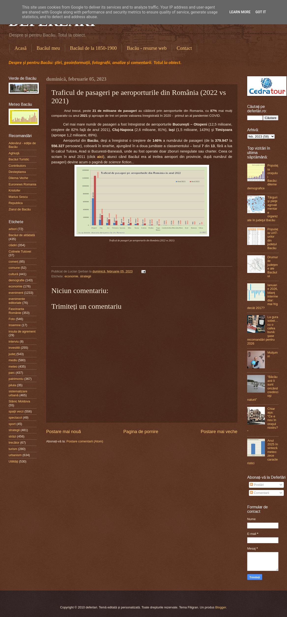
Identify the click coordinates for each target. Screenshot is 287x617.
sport (12, 424)
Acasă (20, 48)
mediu (13, 360)
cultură (13, 274)
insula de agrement (22, 331)
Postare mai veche (219, 431)
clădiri (13, 245)
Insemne (15, 325)
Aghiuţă (14, 153)
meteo (13, 366)
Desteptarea (17, 172)
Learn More (239, 12)
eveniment (16, 293)
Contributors (17, 165)
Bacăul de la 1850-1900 (93, 48)
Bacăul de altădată (22, 235)
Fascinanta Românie (16, 310)
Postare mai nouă (63, 431)
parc (12, 372)
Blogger (220, 607)
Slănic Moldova (19, 401)
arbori (13, 229)
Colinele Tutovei (20, 251)
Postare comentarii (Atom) (84, 441)
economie (71, 276)
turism (13, 449)
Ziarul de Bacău (20, 209)
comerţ (13, 261)
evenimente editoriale (17, 300)
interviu (14, 341)
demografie (16, 280)
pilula (12, 385)
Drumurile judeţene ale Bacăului (272, 266)
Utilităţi (13, 461)
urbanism (15, 455)
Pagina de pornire (140, 431)
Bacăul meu (48, 48)
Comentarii (259, 493)
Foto (12, 319)
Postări (257, 485)
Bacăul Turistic (19, 159)
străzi (12, 436)
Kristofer (14, 190)
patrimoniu (16, 379)
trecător (14, 442)
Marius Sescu (18, 197)
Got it (260, 12)
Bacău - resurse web (147, 48)
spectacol (15, 417)
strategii (85, 276)
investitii (14, 347)
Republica (16, 203)
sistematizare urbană (18, 393)
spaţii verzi (16, 411)
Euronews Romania (22, 184)
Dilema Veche (18, 178)
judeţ (12, 354)
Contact (184, 48)
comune (14, 268)
